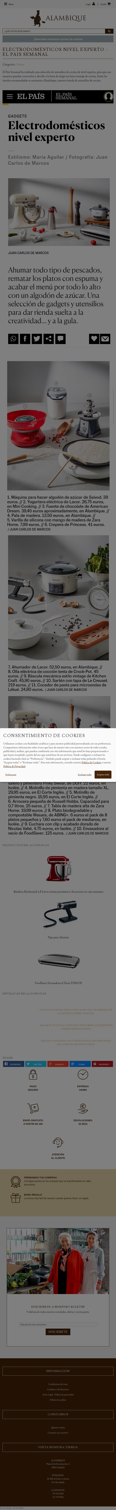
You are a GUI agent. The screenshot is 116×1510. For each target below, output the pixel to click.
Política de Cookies (91, 762)
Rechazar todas (84, 774)
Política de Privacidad (14, 766)
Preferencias (10, 774)
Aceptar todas (103, 774)
